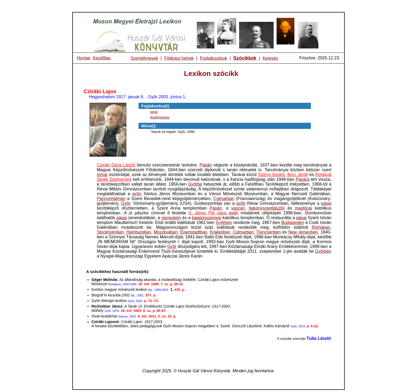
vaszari (238, 208)
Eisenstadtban (193, 232)
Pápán (205, 165)
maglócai (303, 208)
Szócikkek (244, 58)
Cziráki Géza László (116, 165)
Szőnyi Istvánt (271, 174)
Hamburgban (138, 232)
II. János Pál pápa (209, 213)
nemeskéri (171, 217)
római (102, 174)
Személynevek (144, 58)
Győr (125, 203)
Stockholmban (110, 232)
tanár (154, 112)
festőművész (160, 117)
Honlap (83, 58)
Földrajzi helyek (179, 58)
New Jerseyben (303, 232)
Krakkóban (220, 232)
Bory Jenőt (297, 174)
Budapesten (292, 222)
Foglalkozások (213, 58)
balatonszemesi (206, 217)
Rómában (321, 227)
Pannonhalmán (111, 198)
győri (136, 193)
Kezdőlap (102, 58)
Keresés (270, 58)
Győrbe (195, 184)
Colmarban (224, 198)
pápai (326, 203)
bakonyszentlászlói (267, 208)
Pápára (303, 179)
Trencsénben (268, 232)
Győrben (224, 222)
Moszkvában (166, 232)
